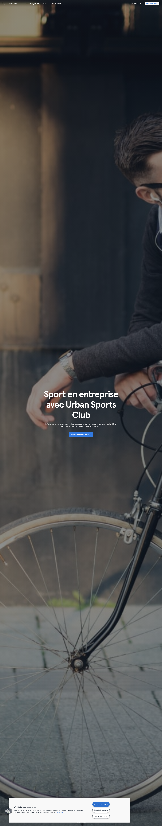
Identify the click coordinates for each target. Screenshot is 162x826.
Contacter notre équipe (81, 435)
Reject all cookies (101, 810)
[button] (8, 811)
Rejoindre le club (152, 3)
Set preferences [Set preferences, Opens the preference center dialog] (101, 816)
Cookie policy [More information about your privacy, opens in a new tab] (60, 812)
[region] (69, 810)
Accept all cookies (101, 804)
